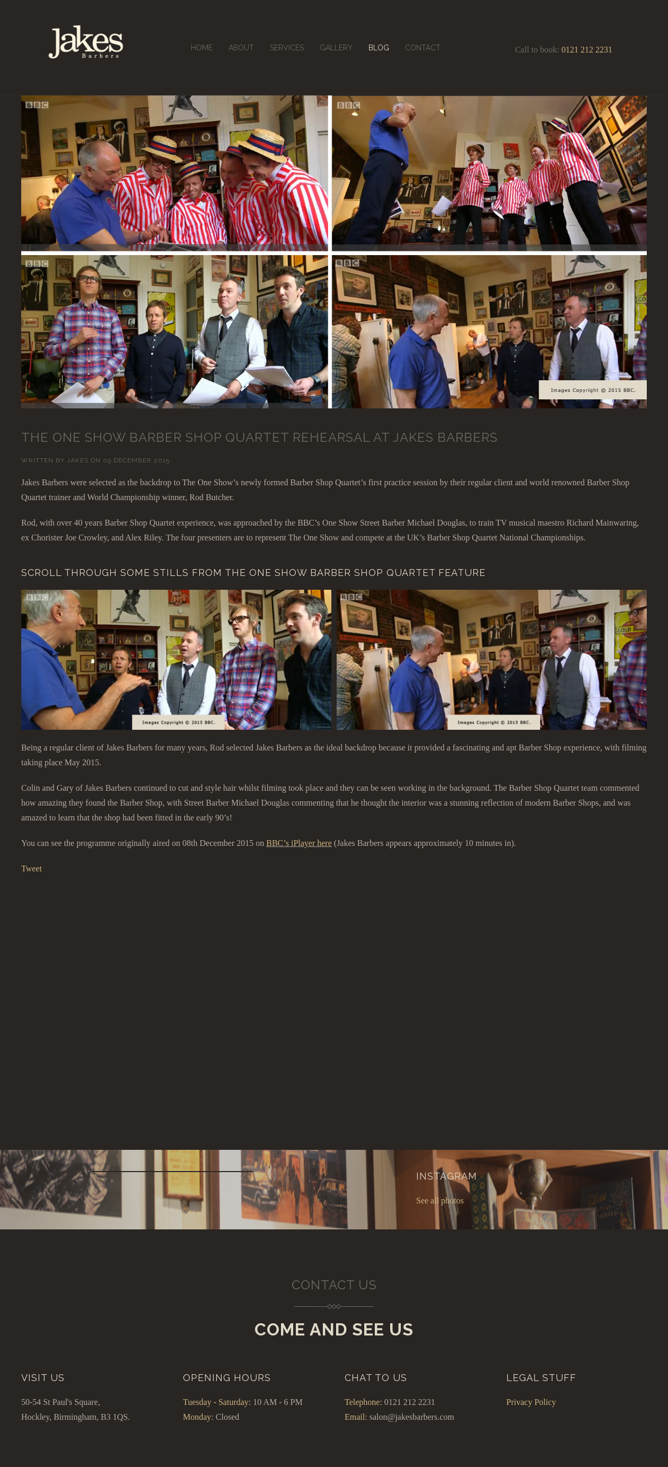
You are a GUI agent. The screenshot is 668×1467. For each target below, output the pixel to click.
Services (287, 47)
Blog (378, 47)
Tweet (31, 868)
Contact (423, 47)
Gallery (336, 47)
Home (202, 47)
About (241, 47)
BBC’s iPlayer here (299, 843)
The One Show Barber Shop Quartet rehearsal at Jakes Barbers (259, 437)
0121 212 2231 (586, 49)
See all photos (440, 1200)
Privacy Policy (531, 1402)
